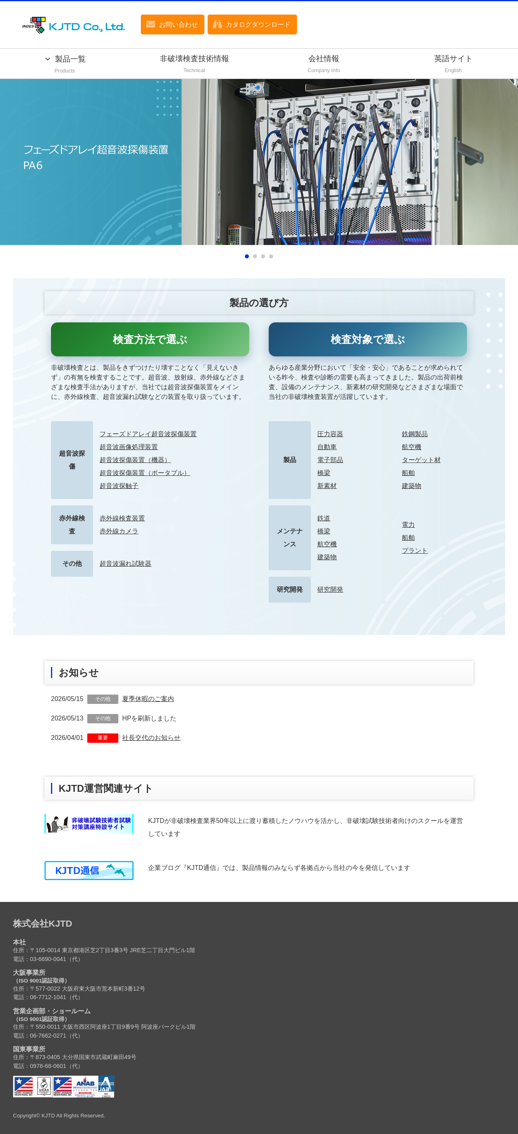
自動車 (327, 446)
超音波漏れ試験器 (125, 563)
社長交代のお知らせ (151, 737)
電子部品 (330, 459)
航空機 (411, 446)
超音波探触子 (119, 485)
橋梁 (323, 472)
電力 (408, 524)
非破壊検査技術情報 (194, 64)
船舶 (408, 472)
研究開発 (330, 589)
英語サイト (453, 64)
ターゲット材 (421, 459)
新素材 (327, 485)
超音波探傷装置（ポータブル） (145, 472)
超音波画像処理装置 (129, 446)
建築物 (411, 485)
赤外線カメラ (119, 531)
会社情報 (323, 64)
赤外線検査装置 (122, 518)
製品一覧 (64, 65)
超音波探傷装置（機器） (135, 459)
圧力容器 (330, 434)
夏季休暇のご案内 (148, 698)
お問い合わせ (178, 24)
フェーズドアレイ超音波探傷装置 (148, 434)
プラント (415, 550)
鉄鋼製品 (415, 434)
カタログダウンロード (258, 24)
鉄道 (323, 518)
